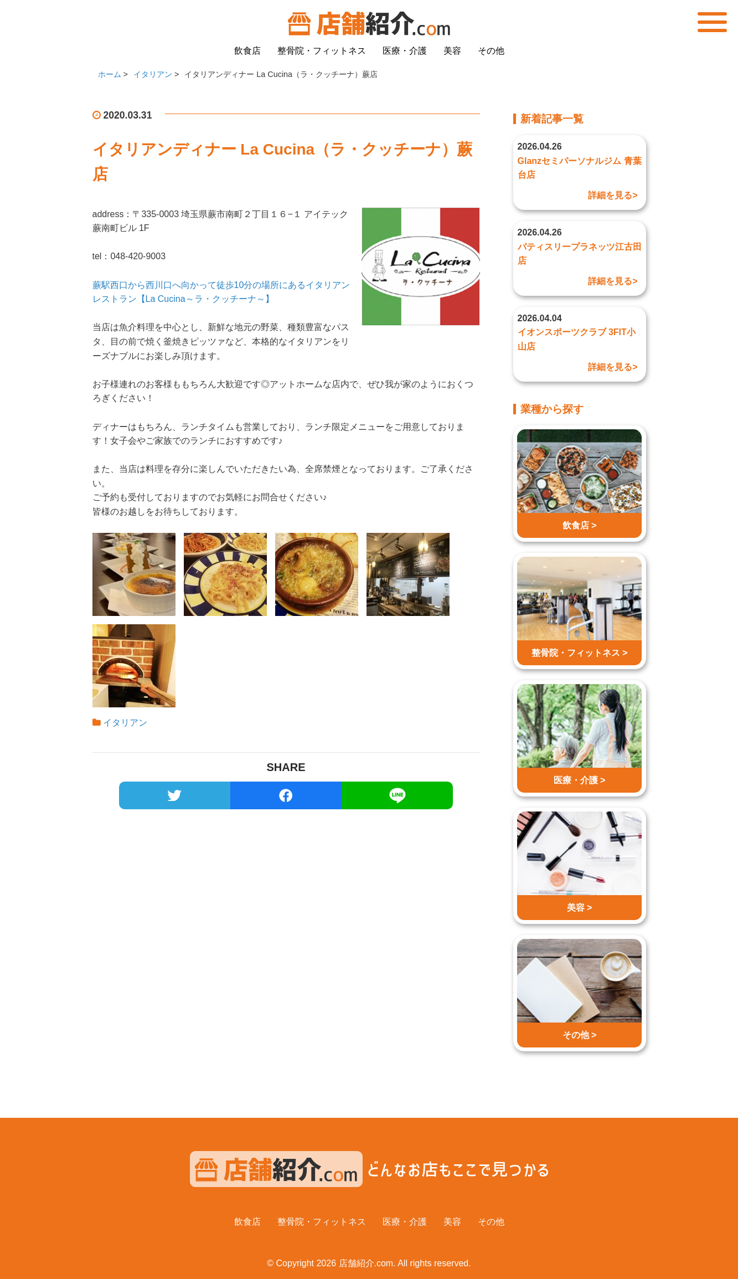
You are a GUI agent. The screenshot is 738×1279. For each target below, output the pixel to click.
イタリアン (125, 722)
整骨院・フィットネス (321, 50)
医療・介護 (405, 50)
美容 (452, 50)
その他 (491, 50)
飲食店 (247, 50)
